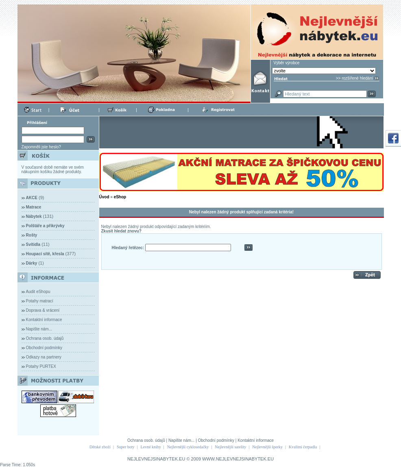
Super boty (126, 447)
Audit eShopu (38, 291)
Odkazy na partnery (43, 357)
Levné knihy (151, 447)
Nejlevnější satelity (230, 447)
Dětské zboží (100, 447)
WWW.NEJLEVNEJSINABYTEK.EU (238, 458)
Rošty (31, 235)
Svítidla (33, 244)
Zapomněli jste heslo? (41, 147)
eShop (120, 197)
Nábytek (34, 216)
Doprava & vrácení (43, 310)
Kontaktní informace (44, 319)
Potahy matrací (39, 301)
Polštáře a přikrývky (45, 226)
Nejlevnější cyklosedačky (188, 447)
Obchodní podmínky (44, 347)
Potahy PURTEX (41, 366)
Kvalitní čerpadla (303, 447)
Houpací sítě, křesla (45, 254)
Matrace (33, 207)
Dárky (31, 263)
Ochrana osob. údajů (45, 338)
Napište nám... (39, 329)
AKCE (31, 197)
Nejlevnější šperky (267, 447)
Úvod (104, 197)
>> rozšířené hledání (354, 78)
